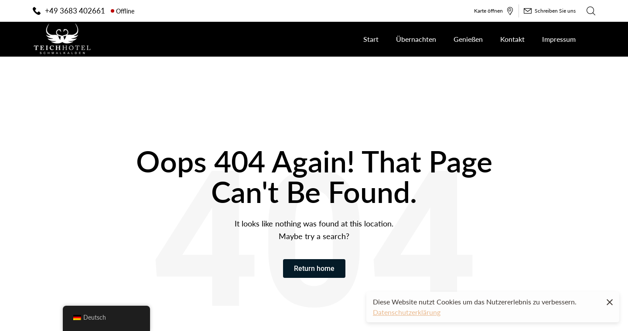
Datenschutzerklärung (406, 312)
